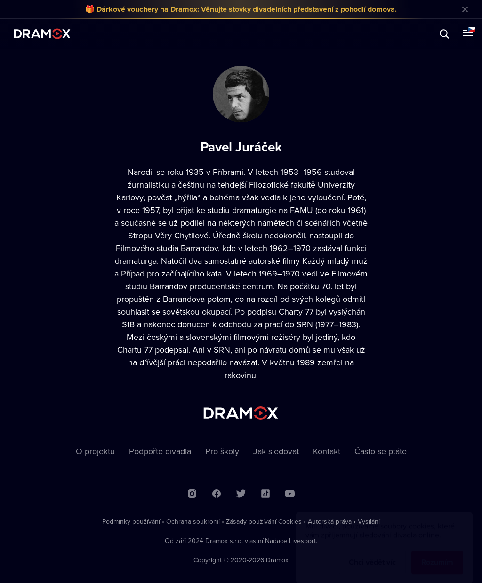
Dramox (42, 33)
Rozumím (437, 553)
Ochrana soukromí (193, 521)
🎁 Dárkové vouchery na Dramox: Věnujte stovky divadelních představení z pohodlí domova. (241, 9)
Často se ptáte (380, 451)
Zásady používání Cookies (264, 521)
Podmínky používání (131, 521)
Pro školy (222, 451)
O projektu (95, 451)
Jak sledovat (276, 451)
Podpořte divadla (160, 451)
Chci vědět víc (372, 553)
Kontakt (326, 451)
